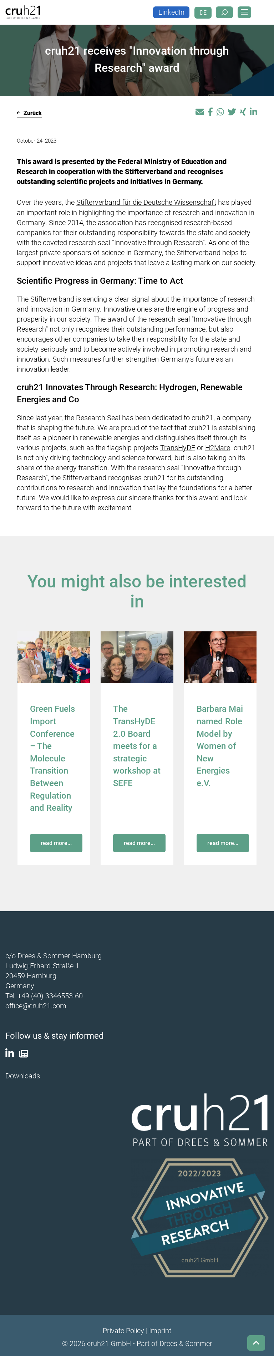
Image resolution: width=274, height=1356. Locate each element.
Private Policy (123, 1327)
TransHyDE (177, 447)
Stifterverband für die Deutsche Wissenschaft (146, 202)
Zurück (29, 113)
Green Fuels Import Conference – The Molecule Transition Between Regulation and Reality (52, 757)
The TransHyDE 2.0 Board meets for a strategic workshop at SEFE (137, 745)
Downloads (22, 1073)
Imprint (160, 1327)
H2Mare (217, 447)
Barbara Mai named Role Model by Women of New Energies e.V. (220, 745)
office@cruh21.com (35, 1003)
